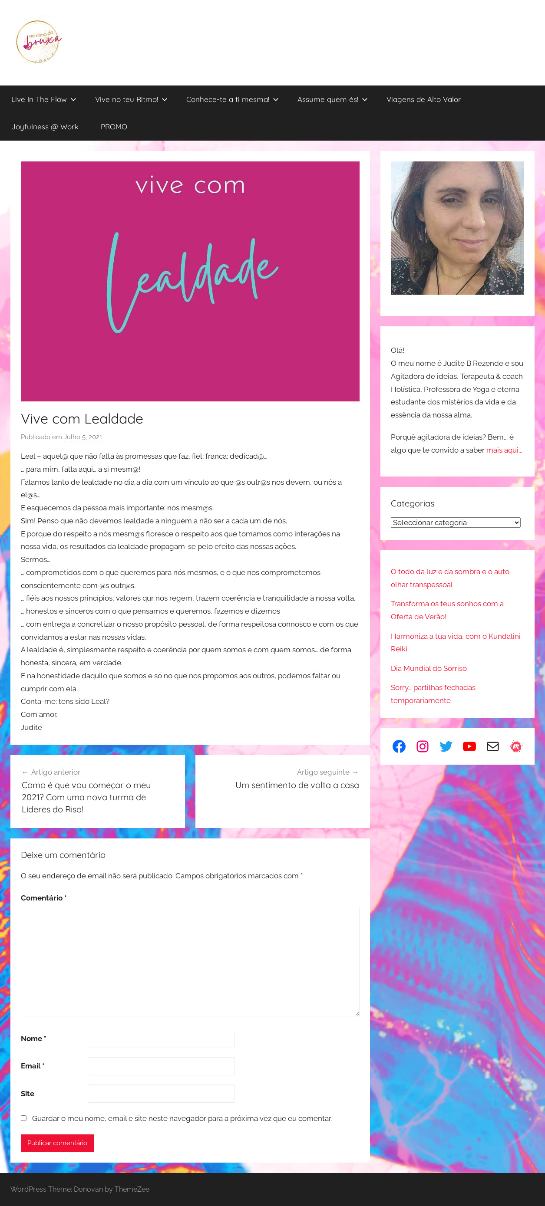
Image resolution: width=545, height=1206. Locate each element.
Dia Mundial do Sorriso (429, 668)
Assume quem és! (332, 99)
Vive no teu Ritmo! (131, 99)
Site (27, 1093)
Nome (33, 1038)
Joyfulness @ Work (45, 126)
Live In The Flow (43, 99)
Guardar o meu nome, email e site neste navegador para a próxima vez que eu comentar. (182, 1118)
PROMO (114, 126)
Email (33, 1065)
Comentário (44, 898)
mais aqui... (504, 450)
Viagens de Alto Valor (423, 99)
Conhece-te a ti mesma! (232, 99)
